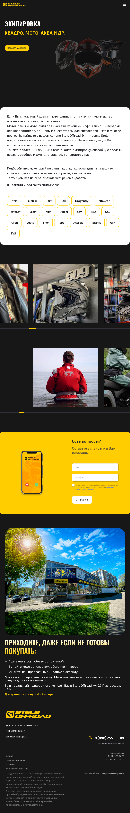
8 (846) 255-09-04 (109, 738)
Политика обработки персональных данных (103, 773)
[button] (18, 49)
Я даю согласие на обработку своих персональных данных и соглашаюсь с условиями (97, 487)
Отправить (82, 499)
